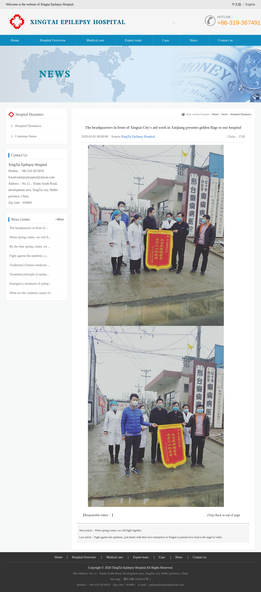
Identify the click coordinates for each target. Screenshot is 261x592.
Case (162, 557)
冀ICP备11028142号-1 (137, 579)
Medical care (114, 557)
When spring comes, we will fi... (30, 237)
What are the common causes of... (31, 293)
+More (59, 219)
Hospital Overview (84, 557)
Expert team (140, 557)
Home (215, 114)
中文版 (236, 4)
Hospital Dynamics (28, 126)
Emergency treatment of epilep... (30, 283)
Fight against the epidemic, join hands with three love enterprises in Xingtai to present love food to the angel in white (158, 537)
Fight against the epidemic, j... (29, 256)
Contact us (199, 557)
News (225, 114)
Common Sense (26, 136)
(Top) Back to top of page (223, 515)
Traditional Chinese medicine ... (30, 265)
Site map (115, 579)
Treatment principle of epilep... (29, 274)
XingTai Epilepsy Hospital (138, 136)
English (250, 4)
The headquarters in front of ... (29, 228)
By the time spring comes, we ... (30, 246)
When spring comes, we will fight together (118, 530)
